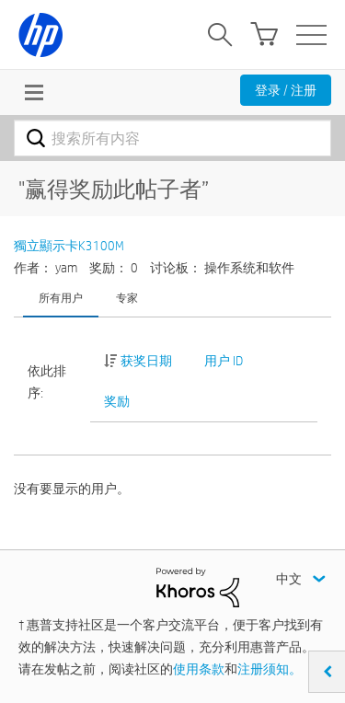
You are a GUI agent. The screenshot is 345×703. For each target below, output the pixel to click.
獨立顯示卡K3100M (69, 245)
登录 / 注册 (285, 90)
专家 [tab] (127, 297)
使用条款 (198, 669)
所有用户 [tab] (61, 297)
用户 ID (223, 360)
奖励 (117, 401)
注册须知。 (269, 669)
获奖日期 (146, 360)
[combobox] (172, 138)
